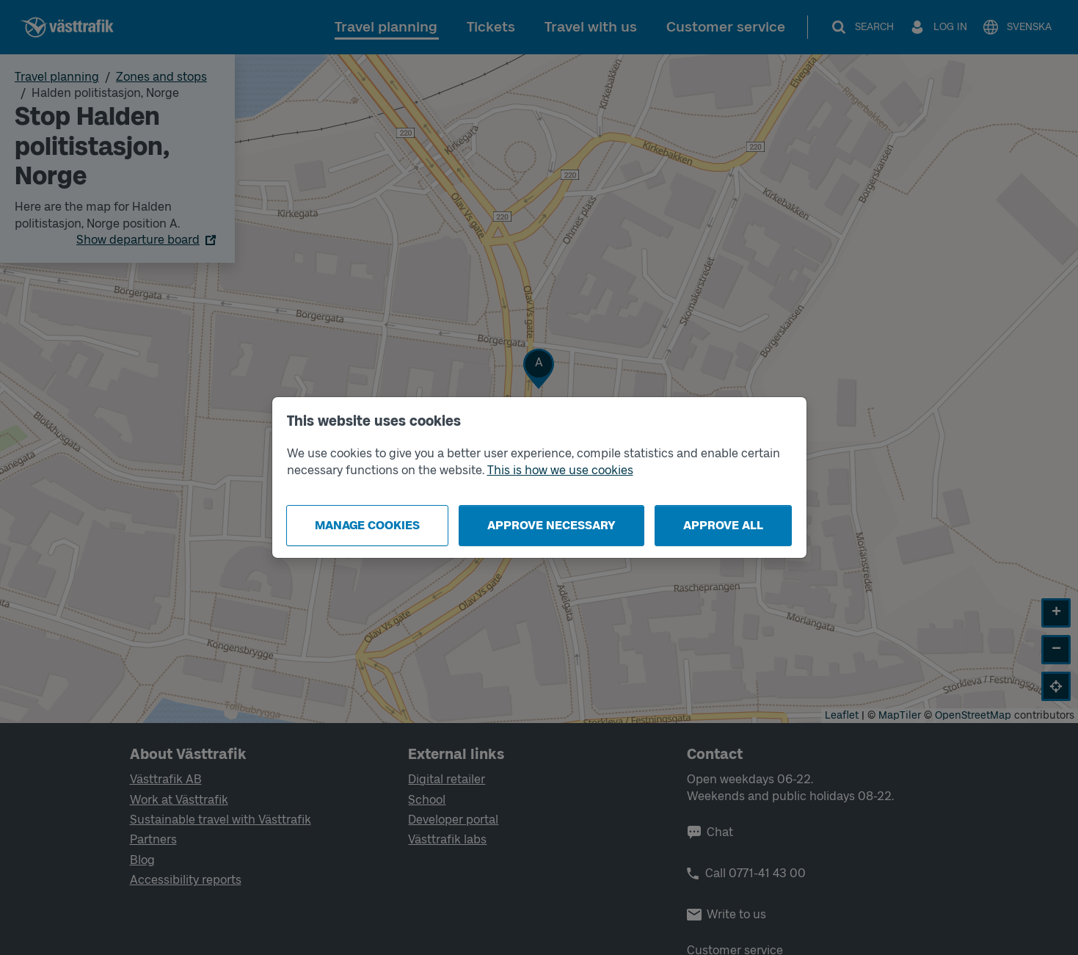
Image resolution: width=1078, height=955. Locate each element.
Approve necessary (551, 525)
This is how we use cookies (560, 470)
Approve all (723, 525)
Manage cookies (367, 525)
